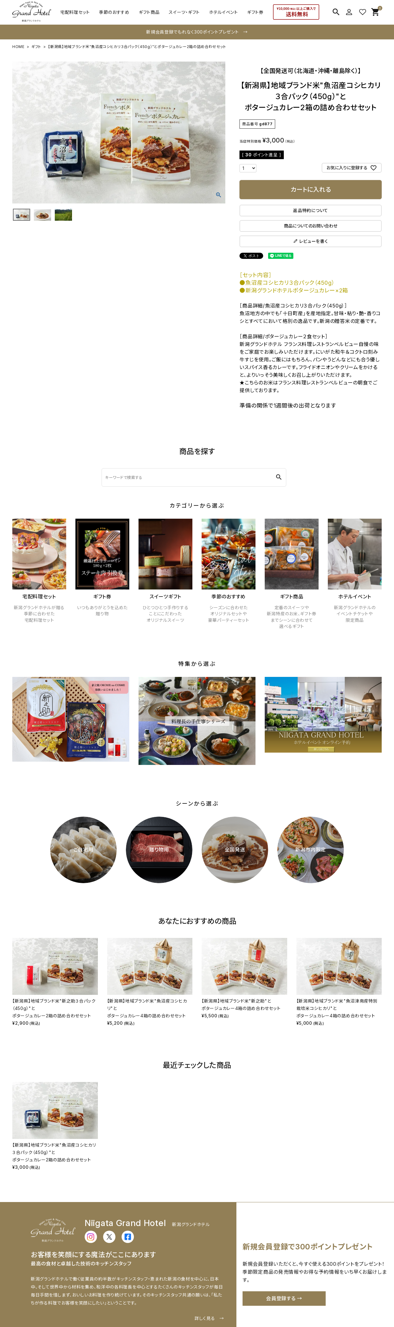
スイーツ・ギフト (184, 12)
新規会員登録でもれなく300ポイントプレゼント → (197, 31)
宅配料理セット (75, 12)
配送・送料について (93, 1304)
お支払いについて (136, 1304)
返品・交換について (177, 1304)
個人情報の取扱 (334, 1304)
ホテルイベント (223, 12)
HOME (18, 46)
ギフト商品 (149, 12)
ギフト (36, 46)
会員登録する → (284, 1247)
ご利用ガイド (56, 1304)
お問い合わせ (240, 1304)
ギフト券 (255, 12)
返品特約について (310, 210)
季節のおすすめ (114, 12)
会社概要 (212, 1304)
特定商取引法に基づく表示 (286, 1304)
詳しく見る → (209, 1266)
